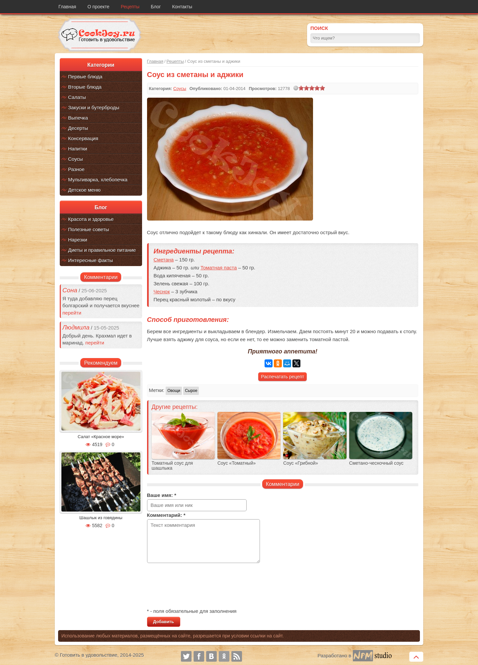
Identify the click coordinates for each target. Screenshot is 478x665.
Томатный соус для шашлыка (172, 466)
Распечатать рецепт (282, 376)
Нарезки (77, 239)
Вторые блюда (85, 87)
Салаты (77, 97)
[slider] (311, 88)
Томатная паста (218, 267)
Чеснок (162, 291)
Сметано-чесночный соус (376, 463)
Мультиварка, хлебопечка (97, 179)
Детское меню (84, 190)
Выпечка (78, 118)
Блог (156, 6)
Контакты (182, 6)
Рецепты (130, 6)
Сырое (191, 390)
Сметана (164, 259)
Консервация (83, 138)
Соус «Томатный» (236, 463)
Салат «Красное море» (101, 436)
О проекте (99, 6)
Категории (100, 65)
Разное (76, 169)
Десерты (78, 128)
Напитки (77, 148)
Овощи (173, 390)
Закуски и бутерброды (93, 107)
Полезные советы (88, 229)
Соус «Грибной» (300, 463)
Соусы (75, 159)
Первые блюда (85, 76)
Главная (67, 6)
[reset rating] (295, 88)
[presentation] (197, 586)
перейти (71, 313)
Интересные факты (90, 260)
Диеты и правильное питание (102, 250)
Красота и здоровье (91, 219)
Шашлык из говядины (100, 517)
